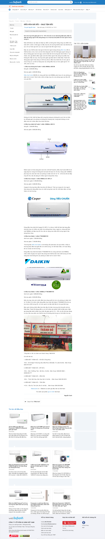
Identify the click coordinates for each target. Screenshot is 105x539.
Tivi (11, 38)
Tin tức (17, 21)
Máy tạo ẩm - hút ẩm (15, 62)
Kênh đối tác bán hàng (67, 530)
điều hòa (63, 50)
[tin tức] (9, 10)
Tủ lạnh (11, 28)
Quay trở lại (33, 401)
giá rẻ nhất (51, 391)
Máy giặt (12, 31)
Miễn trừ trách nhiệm (46, 530)
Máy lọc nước (13, 58)
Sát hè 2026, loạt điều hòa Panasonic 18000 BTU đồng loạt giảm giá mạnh (18, 428)
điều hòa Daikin (36, 244)
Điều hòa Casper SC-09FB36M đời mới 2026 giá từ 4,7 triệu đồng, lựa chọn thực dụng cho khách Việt (61, 467)
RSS (83, 527)
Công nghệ (14, 9)
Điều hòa (28, 21)
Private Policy (85, 525)
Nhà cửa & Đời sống (78, 9)
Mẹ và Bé (45, 9)
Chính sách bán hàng (46, 528)
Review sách (54, 9)
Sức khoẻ (60, 9)
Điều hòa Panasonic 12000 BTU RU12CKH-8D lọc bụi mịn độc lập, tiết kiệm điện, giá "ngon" (61, 504)
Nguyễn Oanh (68, 395)
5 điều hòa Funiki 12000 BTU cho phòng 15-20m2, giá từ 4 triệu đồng (80, 81)
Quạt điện (12, 49)
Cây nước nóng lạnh (15, 52)
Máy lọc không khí (14, 55)
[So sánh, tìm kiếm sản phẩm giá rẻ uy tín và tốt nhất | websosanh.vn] (15, 2)
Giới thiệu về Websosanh (68, 526)
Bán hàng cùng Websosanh (89, 2)
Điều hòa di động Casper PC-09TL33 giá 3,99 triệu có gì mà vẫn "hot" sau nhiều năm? (84, 61)
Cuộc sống (23, 9)
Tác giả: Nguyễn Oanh (29, 27)
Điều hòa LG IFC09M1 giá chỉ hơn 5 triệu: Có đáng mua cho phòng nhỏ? (40, 428)
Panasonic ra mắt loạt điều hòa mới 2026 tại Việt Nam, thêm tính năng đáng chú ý (40, 504)
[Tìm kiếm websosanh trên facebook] (83, 522)
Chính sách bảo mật (46, 532)
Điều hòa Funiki (28, 75)
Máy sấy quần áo (14, 34)
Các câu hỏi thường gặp (47, 526)
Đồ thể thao (39, 9)
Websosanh (34, 388)
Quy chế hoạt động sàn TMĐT (48, 534)
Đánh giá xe (67, 9)
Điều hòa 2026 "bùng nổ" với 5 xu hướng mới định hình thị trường (18, 503)
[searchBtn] (71, 2)
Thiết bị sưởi (13, 45)
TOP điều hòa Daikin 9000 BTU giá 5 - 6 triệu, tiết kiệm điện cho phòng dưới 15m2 (80, 88)
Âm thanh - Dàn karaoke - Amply (14, 42)
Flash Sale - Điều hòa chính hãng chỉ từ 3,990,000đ (79, 95)
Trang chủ (11, 21)
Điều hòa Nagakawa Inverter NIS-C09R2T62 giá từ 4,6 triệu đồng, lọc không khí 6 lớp (80, 74)
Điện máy (31, 9)
